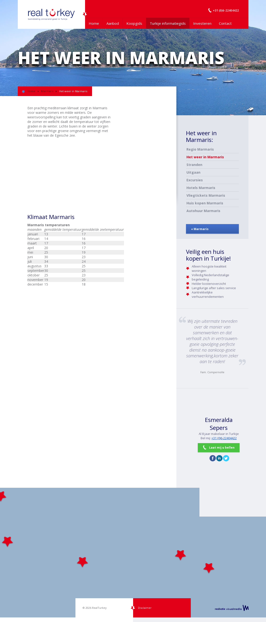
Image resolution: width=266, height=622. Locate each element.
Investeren (202, 23)
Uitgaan (193, 172)
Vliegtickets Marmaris (205, 195)
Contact (225, 23)
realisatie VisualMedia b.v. (232, 608)
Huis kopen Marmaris (204, 203)
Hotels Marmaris (200, 187)
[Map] (133, 552)
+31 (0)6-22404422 (224, 438)
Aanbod (112, 23)
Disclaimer (145, 608)
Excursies (194, 180)
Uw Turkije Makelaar (51, 14)
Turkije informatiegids (168, 23)
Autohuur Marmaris (203, 210)
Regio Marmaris (200, 149)
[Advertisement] (143, 116)
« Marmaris (200, 229)
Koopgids (134, 23)
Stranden (194, 164)
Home (94, 23)
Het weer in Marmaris (205, 157)
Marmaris (47, 91)
